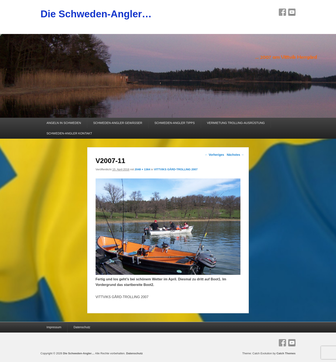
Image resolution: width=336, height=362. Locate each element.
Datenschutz (82, 327)
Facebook (282, 12)
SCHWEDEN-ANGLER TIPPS (174, 123)
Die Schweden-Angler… (96, 13)
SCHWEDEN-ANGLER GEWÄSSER (117, 123)
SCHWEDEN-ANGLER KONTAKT (69, 133)
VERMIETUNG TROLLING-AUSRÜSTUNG (236, 123)
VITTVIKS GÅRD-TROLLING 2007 (176, 169)
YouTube (292, 12)
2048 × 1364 (142, 169)
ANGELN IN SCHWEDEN (63, 123)
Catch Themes (286, 353)
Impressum (53, 327)
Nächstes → (235, 154)
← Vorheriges (214, 154)
